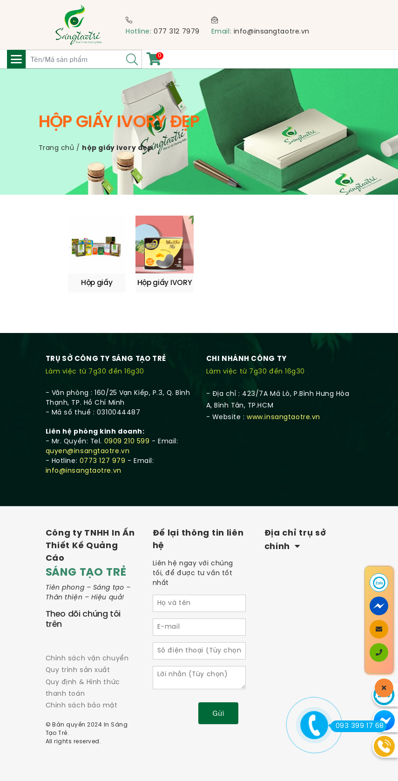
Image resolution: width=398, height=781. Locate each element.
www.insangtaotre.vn (283, 417)
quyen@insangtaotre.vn (88, 451)
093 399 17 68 (357, 726)
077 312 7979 (177, 31)
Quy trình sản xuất (78, 670)
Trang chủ (56, 148)
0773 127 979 (103, 461)
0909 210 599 (127, 441)
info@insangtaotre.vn (272, 31)
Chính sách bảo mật (82, 705)
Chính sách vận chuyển (87, 658)
